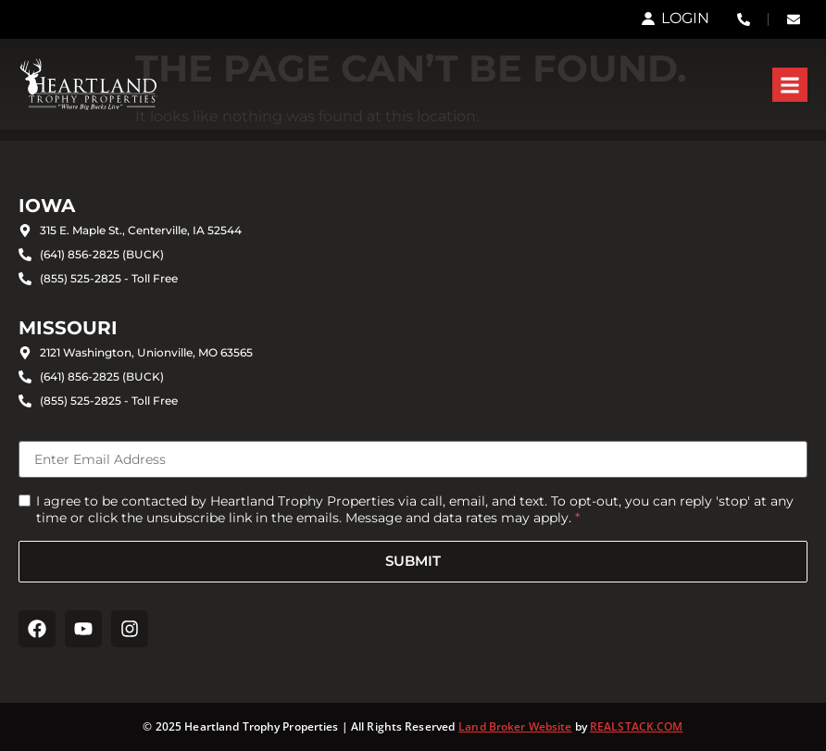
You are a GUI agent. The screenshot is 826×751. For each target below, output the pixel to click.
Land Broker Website (514, 726)
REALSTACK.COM (636, 726)
